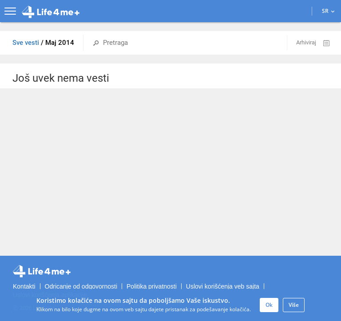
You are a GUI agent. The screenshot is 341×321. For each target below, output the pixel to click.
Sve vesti (26, 43)
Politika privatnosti (152, 286)
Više (294, 305)
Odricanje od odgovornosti (81, 286)
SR (328, 11)
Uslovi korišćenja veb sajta (222, 286)
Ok (269, 305)
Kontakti (24, 286)
